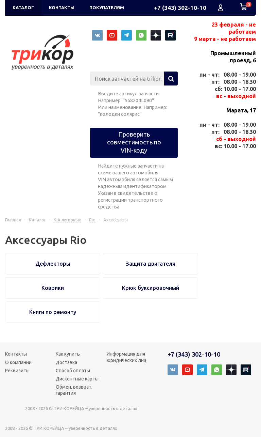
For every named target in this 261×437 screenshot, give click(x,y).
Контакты (16, 354)
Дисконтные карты (77, 378)
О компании (18, 362)
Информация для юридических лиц (126, 357)
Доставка (66, 362)
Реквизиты (17, 370)
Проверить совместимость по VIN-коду (134, 142)
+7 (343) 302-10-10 (180, 7)
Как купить (68, 354)
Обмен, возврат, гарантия (74, 390)
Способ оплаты (73, 370)
